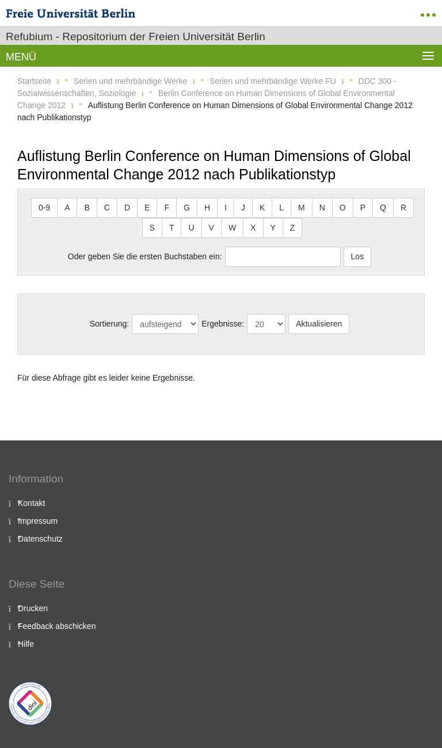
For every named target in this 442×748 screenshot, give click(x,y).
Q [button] (383, 207)
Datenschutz (40, 538)
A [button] (67, 207)
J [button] (243, 207)
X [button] (253, 227)
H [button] (207, 207)
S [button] (152, 227)
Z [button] (292, 227)
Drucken (33, 608)
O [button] (343, 207)
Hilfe (26, 644)
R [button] (403, 207)
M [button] (301, 207)
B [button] (86, 207)
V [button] (211, 227)
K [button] (262, 207)
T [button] (171, 227)
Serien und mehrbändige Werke (130, 81)
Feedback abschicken (57, 626)
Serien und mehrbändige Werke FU (272, 81)
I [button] (225, 207)
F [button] (166, 207)
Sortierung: (109, 323)
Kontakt (31, 503)
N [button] (322, 207)
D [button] (127, 207)
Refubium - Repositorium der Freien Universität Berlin (135, 36)
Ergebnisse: (222, 323)
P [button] (362, 207)
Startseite (34, 81)
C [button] (107, 207)
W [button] (232, 227)
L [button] (281, 207)
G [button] (187, 207)
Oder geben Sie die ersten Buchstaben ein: (145, 256)
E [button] (147, 207)
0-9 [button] (44, 207)
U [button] (191, 227)
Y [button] (273, 227)
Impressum (38, 520)
